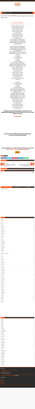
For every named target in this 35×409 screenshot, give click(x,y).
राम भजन (2, 275)
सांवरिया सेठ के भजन (3, 292)
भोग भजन (2, 256)
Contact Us (2, 381)
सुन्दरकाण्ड (2, 295)
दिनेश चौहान (2, 333)
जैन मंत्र (2, 239)
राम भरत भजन (2, 276)
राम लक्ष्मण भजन (3, 278)
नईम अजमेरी (2, 336)
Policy (2, 382)
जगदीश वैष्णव (2, 328)
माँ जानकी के (2, 261)
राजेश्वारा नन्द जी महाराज (3, 350)
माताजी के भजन (2, 262)
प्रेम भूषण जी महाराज (3, 339)
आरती (2, 222)
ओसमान (2, 322)
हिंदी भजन (2, 298)
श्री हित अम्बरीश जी (3, 361)
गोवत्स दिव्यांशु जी (3, 233)
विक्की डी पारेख (2, 356)
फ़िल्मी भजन (2, 301)
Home (1, 379)
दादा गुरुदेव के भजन (3, 242)
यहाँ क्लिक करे (16, 375)
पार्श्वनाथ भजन (2, 250)
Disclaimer (2, 383)
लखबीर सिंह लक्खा (3, 353)
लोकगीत (2, 281)
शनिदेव (2, 287)
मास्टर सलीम (2, 341)
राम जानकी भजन (3, 273)
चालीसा (2, 234)
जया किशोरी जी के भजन (3, 330)
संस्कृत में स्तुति (2, 290)
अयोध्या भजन (2, 220)
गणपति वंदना (2, 228)
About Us (2, 380)
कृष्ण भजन (2, 225)
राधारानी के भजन (3, 270)
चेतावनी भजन (2, 236)
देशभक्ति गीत (2, 245)
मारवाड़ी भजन (2, 264)
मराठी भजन (2, 259)
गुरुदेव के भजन (2, 231)
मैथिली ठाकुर (2, 344)
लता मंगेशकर (2, 355)
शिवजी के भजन (2, 289)
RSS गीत (2, 219)
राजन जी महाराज (3, 347)
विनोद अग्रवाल (2, 358)
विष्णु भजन (2, 284)
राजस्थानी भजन (2, 267)
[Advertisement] (17, 9)
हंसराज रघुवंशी (2, 364)
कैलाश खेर (2, 325)
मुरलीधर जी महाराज (3, 342)
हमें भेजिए (17, 152)
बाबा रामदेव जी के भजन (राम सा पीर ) (5, 253)
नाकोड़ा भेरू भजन (3, 247)
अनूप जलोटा (2, 319)
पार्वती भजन (2, 248)
